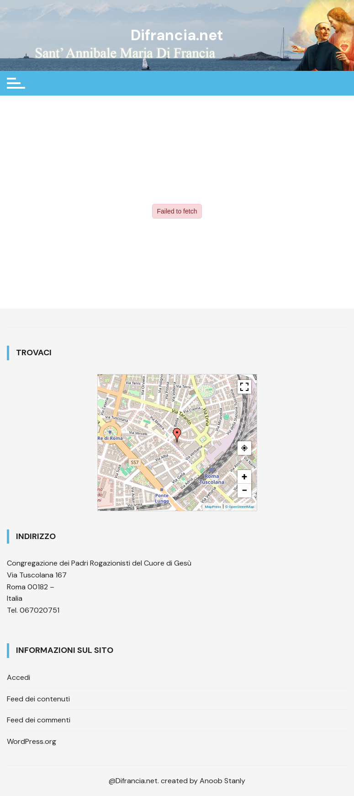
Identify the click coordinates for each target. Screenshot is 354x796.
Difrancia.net (177, 35)
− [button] (244, 490)
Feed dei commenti (38, 720)
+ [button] (244, 476)
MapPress (213, 507)
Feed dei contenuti (38, 699)
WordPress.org (31, 741)
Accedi (18, 677)
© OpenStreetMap (239, 507)
